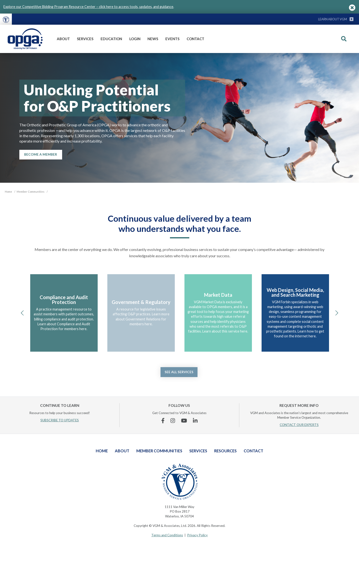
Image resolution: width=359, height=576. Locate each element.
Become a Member (40, 154)
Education (111, 39)
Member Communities (159, 450)
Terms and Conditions (167, 535)
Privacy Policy (197, 535)
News (152, 39)
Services (85, 39)
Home (102, 450)
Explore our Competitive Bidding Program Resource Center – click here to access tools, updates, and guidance (88, 7)
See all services (179, 372)
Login (134, 39)
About (63, 39)
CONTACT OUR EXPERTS (299, 425)
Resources (225, 450)
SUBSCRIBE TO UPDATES (59, 420)
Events (172, 39)
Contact (195, 39)
